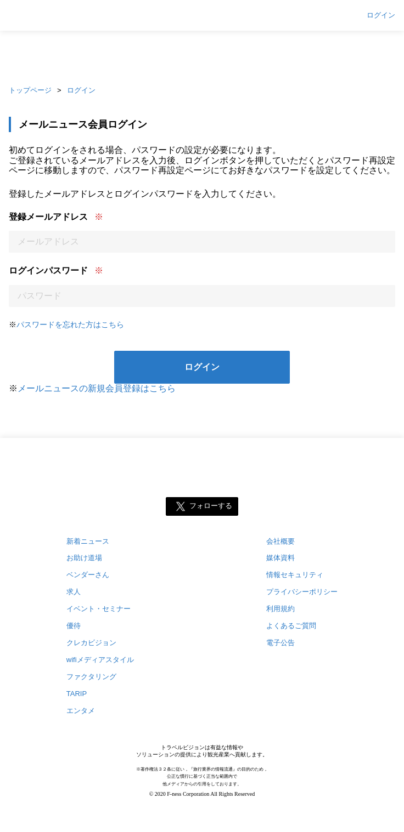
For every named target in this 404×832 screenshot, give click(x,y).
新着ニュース (87, 541)
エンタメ (80, 710)
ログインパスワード (48, 270)
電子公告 (280, 643)
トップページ (30, 90)
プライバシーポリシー (302, 592)
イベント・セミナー (98, 609)
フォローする (210, 506)
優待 (73, 626)
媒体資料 (280, 558)
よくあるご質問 (291, 626)
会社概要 (280, 541)
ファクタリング (91, 677)
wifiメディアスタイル (100, 660)
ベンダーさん (87, 575)
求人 (73, 592)
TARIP (76, 693)
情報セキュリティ (294, 575)
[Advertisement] (202, 54)
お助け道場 (84, 558)
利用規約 (280, 609)
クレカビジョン (91, 643)
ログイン (381, 15)
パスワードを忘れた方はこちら (70, 324)
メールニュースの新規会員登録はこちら (97, 388)
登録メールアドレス (48, 216)
